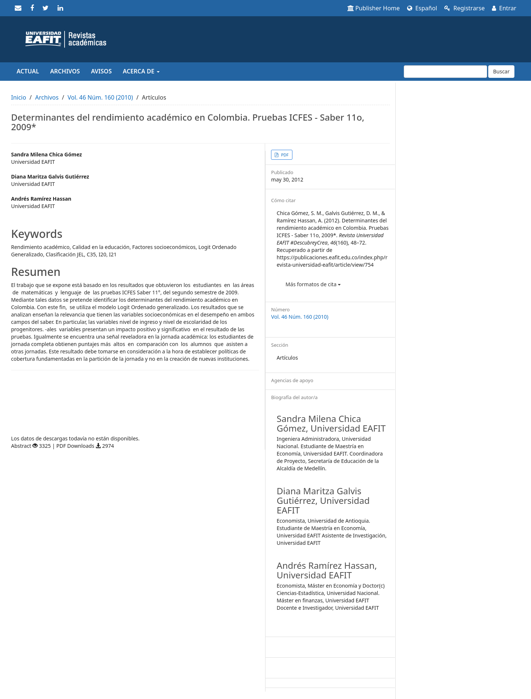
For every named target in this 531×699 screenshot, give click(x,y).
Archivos (65, 71)
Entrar (504, 8)
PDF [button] (284, 155)
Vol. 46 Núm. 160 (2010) (100, 97)
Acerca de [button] (141, 71)
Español (422, 8)
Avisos (101, 71)
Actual (28, 71)
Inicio (18, 97)
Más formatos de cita (313, 284)
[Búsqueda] (445, 71)
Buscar (501, 71)
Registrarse (464, 8)
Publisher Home (373, 8)
